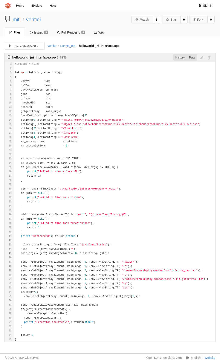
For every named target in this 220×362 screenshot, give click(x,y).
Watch (142, 19)
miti (17, 19)
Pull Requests (71, 32)
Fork (198, 19)
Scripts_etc (67, 46)
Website (210, 357)
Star (171, 19)
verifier (33, 19)
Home (20, 5)
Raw (192, 57)
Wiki (99, 32)
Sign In (205, 5)
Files (15, 32)
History (180, 57)
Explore (37, 5)
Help (53, 5)
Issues (39, 32)
